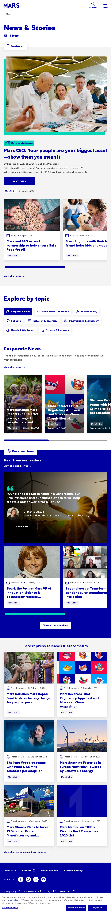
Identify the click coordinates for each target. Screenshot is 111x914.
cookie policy (12, 900)
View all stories (12, 276)
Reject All (97, 908)
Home (9, 14)
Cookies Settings (74, 870)
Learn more (19, 181)
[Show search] (93, 5)
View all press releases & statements (25, 852)
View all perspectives (16, 465)
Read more (22, 526)
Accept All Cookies (76, 908)
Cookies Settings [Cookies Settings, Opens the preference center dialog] (10, 907)
